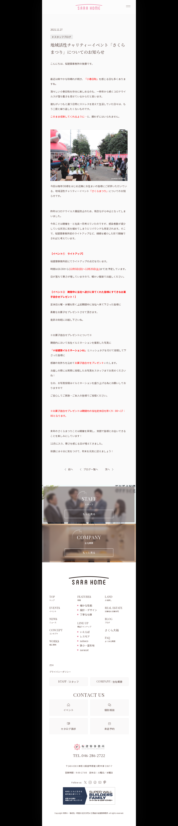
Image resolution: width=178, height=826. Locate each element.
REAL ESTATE (117, 609)
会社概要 (109, 681)
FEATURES (89, 598)
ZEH (51, 665)
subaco (84, 641)
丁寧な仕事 (86, 614)
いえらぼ (85, 632)
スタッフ (68, 681)
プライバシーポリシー (60, 672)
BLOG (117, 620)
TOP (61, 598)
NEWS (61, 620)
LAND (117, 598)
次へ (107, 469)
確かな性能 (86, 605)
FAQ (117, 639)
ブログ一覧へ (89, 469)
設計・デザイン (88, 610)
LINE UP (89, 624)
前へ (70, 469)
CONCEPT (61, 631)
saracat (84, 650)
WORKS (61, 643)
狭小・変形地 (87, 645)
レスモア (85, 636)
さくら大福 (112, 630)
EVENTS (61, 609)
